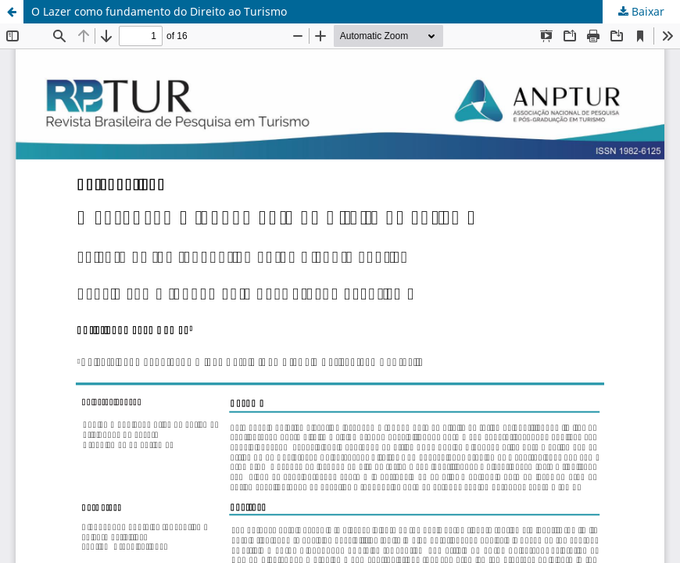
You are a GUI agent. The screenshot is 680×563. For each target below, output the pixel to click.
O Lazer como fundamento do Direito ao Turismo (159, 11)
